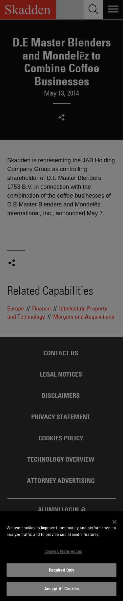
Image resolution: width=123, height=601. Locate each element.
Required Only (61, 570)
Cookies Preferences (63, 551)
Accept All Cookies (61, 588)
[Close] (114, 522)
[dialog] (61, 556)
